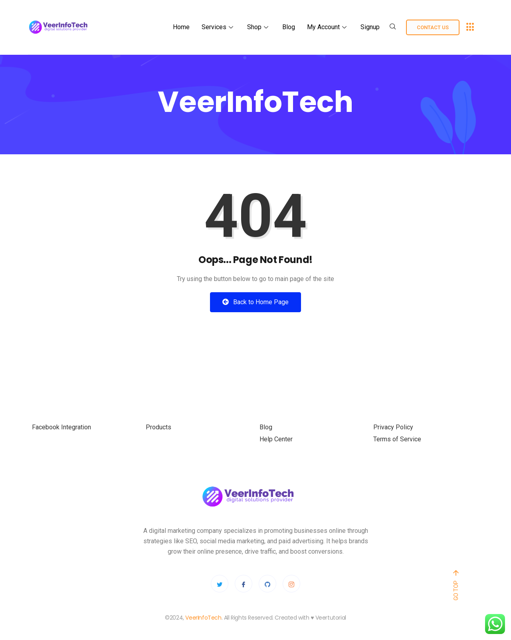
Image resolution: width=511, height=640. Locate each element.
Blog (288, 27)
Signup (370, 27)
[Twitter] (219, 583)
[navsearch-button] (393, 27)
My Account (328, 27)
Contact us (433, 27)
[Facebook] (243, 583)
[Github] (267, 583)
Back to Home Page (255, 302)
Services (218, 27)
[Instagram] (291, 583)
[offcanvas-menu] (470, 27)
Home (181, 27)
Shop (258, 27)
